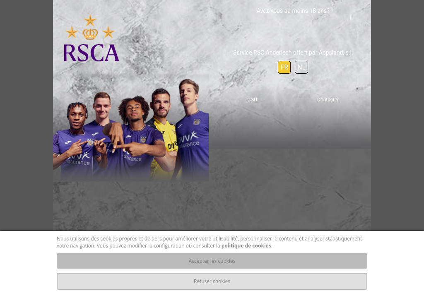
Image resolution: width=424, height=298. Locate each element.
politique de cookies (246, 245)
